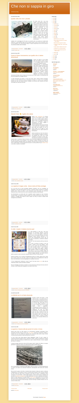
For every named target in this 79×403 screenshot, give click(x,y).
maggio (55, 34)
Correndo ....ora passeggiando (58, 71)
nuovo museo (32, 377)
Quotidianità (18, 180)
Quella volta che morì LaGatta (20, 19)
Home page (30, 388)
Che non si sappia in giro (32, 6)
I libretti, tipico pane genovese (58, 72)
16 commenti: (21, 48)
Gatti (18, 50)
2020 (54, 59)
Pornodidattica (56, 67)
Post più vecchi (45, 388)
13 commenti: (21, 383)
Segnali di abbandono (56, 93)
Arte (15, 108)
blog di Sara (55, 88)
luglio (55, 31)
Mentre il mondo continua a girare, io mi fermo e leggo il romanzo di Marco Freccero (59, 81)
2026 (54, 18)
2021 (54, 57)
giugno (55, 33)
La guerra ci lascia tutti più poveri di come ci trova (26, 329)
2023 (54, 22)
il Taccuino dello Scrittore (58, 79)
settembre (56, 28)
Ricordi (17, 385)
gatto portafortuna (39, 116)
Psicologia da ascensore (20, 323)
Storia (20, 108)
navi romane (30, 332)
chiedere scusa (45, 142)
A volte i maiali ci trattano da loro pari (22, 229)
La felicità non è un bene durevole (21, 295)
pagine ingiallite (56, 92)
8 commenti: (21, 107)
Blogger (44, 397)
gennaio (55, 54)
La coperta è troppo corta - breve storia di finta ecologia (28, 186)
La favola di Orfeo (56, 75)
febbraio (55, 52)
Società (17, 108)
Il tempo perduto (55, 89)
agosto (55, 30)
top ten (40, 261)
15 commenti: (21, 322)
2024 (54, 21)
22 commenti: (21, 288)
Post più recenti (14, 388)
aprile (55, 36)
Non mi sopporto (56, 76)
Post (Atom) (17, 390)
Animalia (16, 50)
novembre (56, 25)
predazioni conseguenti (20, 375)
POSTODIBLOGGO (56, 84)
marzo (55, 37)
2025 (54, 19)
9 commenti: (21, 179)
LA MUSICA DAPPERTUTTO (58, 85)
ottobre (55, 27)
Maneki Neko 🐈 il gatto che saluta (22, 114)
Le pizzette (55, 68)
